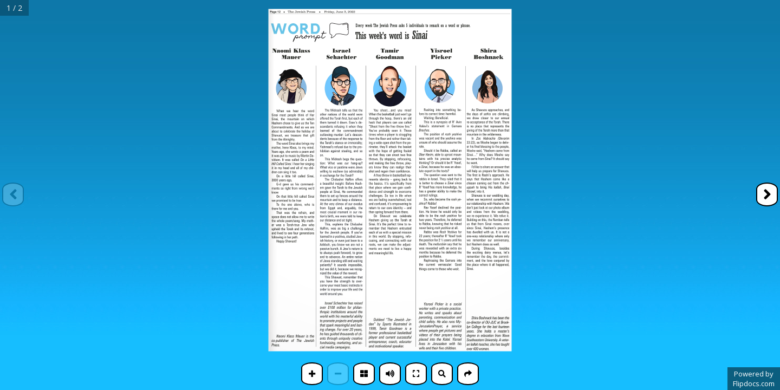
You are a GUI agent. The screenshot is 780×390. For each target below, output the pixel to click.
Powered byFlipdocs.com (754, 378)
